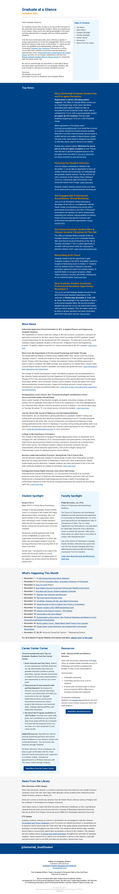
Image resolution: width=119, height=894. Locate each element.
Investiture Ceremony (68, 582)
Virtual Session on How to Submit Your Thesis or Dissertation (61, 604)
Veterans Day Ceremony (40, 48)
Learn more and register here (85, 249)
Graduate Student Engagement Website (59, 866)
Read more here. (80, 277)
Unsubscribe (59, 891)
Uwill (94, 661)
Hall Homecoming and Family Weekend (54, 578)
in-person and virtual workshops (53, 834)
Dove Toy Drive (42, 585)
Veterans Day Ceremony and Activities (52, 595)
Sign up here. (85, 314)
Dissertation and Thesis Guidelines (35, 823)
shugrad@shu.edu (60, 868)
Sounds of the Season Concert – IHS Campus (54, 611)
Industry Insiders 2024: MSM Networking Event (55, 608)
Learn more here (86, 182)
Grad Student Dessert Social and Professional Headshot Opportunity (62, 588)
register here (77, 700)
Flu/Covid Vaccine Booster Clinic (49, 598)
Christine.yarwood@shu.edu (65, 128)
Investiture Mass (52, 582)
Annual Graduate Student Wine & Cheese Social (40, 57)
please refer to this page (81, 638)
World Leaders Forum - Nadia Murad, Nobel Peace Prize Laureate (62, 623)
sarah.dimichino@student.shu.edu (40, 429)
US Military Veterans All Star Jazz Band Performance (57, 601)
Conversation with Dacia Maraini (49, 614)
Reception (84, 582)
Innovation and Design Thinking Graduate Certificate (56, 591)
